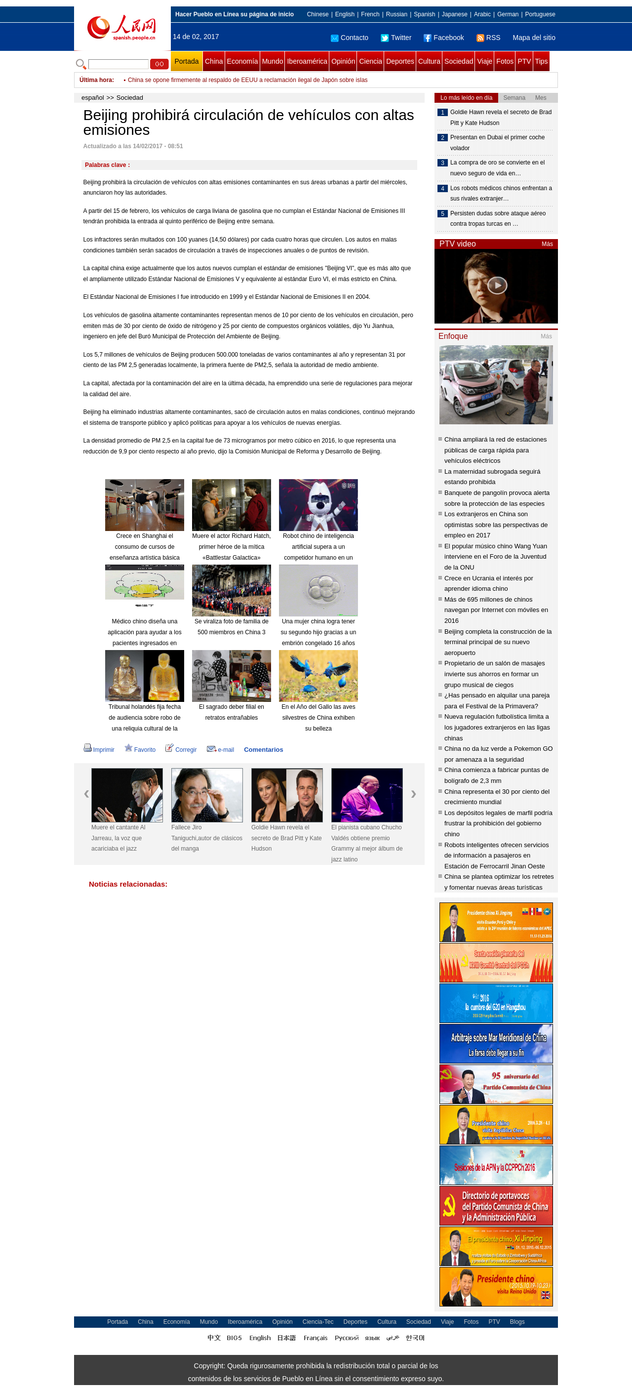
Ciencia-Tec (318, 1321)
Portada (186, 61)
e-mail (221, 749)
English (345, 14)
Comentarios (263, 749)
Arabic (482, 14)
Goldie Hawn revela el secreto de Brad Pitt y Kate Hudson (286, 838)
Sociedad (458, 61)
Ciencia (370, 61)
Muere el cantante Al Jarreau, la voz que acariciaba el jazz (118, 838)
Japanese (455, 14)
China (214, 61)
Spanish (424, 14)
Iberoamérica (307, 61)
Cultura (429, 61)
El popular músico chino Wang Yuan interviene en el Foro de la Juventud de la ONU (495, 556)
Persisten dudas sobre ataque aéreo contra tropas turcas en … (498, 219)
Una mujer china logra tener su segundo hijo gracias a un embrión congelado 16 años (318, 632)
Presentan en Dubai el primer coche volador (497, 143)
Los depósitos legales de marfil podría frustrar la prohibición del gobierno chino (498, 823)
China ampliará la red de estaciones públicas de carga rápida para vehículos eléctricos (495, 450)
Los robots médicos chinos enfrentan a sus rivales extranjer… (501, 194)
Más (547, 244)
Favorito (140, 749)
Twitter (396, 37)
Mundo (272, 61)
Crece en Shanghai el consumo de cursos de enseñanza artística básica (145, 546)
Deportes (400, 61)
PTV (524, 61)
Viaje (484, 61)
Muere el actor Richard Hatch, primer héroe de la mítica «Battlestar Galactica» (231, 546)
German (507, 14)
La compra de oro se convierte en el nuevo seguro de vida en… (497, 168)
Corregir (181, 749)
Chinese (318, 14)
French (370, 14)
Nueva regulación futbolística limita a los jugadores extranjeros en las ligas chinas (497, 727)
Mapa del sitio (534, 37)
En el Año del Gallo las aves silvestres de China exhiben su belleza (318, 717)
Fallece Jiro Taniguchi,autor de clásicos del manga (206, 838)
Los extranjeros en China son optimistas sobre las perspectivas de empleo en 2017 (496, 524)
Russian (396, 14)
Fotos (505, 61)
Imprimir (99, 749)
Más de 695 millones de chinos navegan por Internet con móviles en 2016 (496, 610)
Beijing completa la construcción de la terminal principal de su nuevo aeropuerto (498, 642)
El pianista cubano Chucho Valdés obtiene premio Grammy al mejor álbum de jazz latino (367, 843)
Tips (541, 61)
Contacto (349, 37)
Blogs (517, 1321)
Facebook (444, 37)
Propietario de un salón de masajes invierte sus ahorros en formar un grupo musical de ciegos (494, 673)
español (92, 97)
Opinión (343, 61)
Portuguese (540, 14)
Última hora (95, 80)
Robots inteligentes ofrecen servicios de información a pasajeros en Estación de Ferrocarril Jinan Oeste (496, 855)
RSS (488, 37)
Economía (242, 61)
